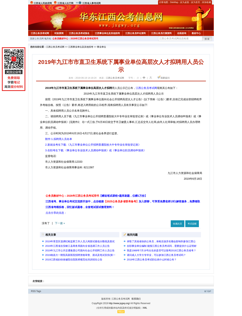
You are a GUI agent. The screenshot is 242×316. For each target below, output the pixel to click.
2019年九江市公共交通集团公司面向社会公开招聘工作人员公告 (80, 250)
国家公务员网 (37, 38)
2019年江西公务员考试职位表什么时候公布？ (152, 259)
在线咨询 (181, 33)
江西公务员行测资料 (161, 33)
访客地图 (163, 2)
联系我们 (136, 298)
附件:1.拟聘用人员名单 (58, 139)
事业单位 (101, 47)
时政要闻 (59, 33)
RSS (33, 291)
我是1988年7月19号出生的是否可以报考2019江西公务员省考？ (161, 250)
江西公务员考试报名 (79, 33)
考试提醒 (192, 223)
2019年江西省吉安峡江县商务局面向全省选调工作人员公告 (77, 246)
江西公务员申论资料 (135, 33)
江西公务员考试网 (40, 33)
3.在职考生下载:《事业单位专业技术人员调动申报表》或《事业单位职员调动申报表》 (95, 150)
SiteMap (174, 2)
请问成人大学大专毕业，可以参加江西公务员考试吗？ (156, 255)
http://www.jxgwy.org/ (119, 303)
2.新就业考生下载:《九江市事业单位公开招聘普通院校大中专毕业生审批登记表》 (93, 144)
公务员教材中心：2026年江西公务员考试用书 (75, 38)
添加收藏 (206, 2)
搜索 (207, 39)
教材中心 (196, 33)
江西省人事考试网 (91, 3)
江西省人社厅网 (65, 3)
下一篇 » (60, 223)
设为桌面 (184, 2)
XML (145, 308)
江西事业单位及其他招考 (107, 33)
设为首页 (195, 2)
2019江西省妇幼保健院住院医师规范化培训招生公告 (73, 259)
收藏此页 (177, 223)
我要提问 (165, 78)
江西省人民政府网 (43, 3)
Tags (38, 291)
